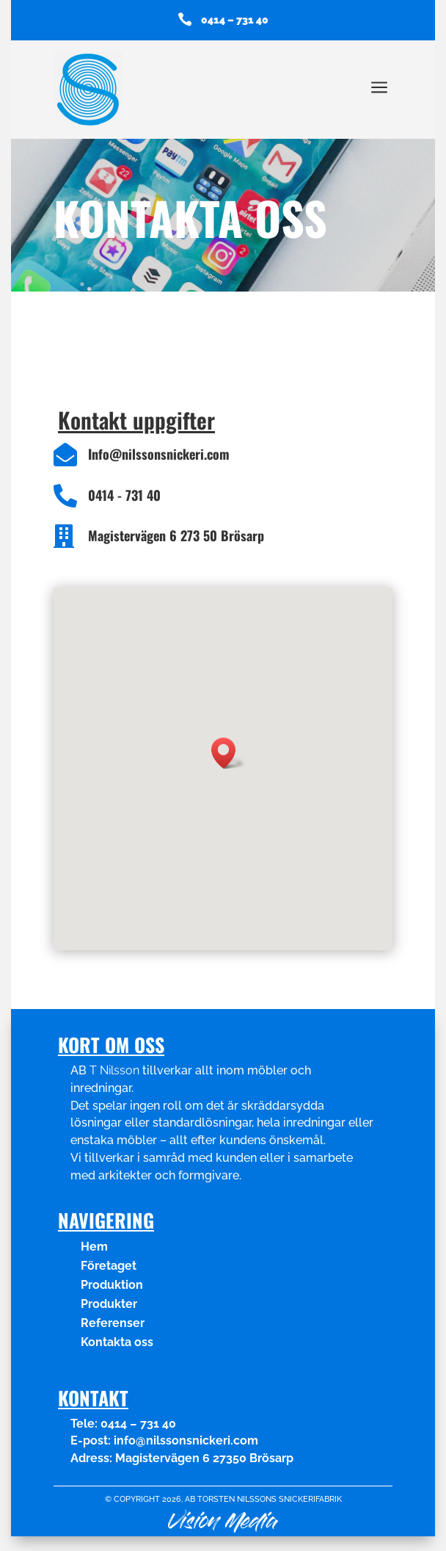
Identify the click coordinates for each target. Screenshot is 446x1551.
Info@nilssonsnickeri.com (159, 453)
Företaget (108, 1266)
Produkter (109, 1304)
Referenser (113, 1323)
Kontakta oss (117, 1342)
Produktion (112, 1285)
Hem (94, 1247)
